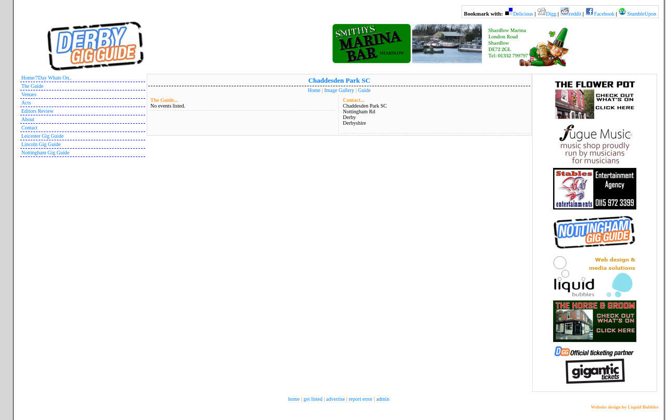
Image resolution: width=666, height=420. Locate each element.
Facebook (604, 14)
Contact (29, 127)
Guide (364, 90)
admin (382, 399)
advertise (335, 399)
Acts (26, 103)
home (294, 399)
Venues (28, 94)
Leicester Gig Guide (42, 136)
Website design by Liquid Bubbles (625, 407)
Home (314, 90)
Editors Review (37, 111)
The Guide (32, 86)
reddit (575, 14)
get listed (312, 399)
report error (361, 399)
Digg (551, 14)
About (27, 119)
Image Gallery (339, 90)
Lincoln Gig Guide (41, 144)
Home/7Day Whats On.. (46, 78)
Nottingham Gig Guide (45, 152)
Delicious (523, 14)
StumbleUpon (641, 14)
